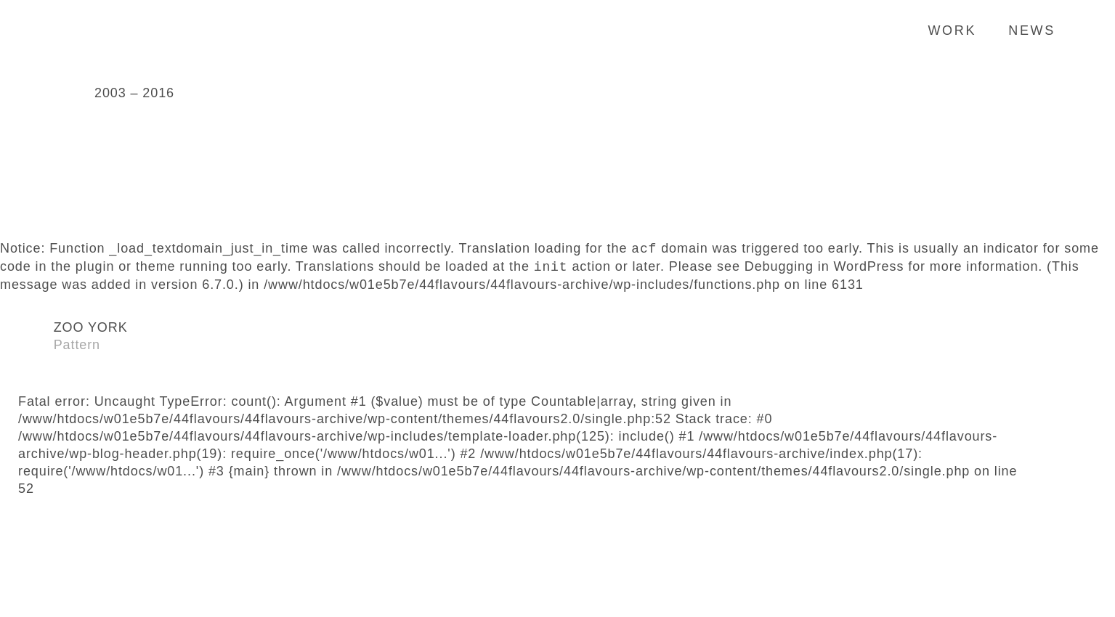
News (1031, 30)
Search (1082, 30)
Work (952, 30)
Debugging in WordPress (824, 267)
